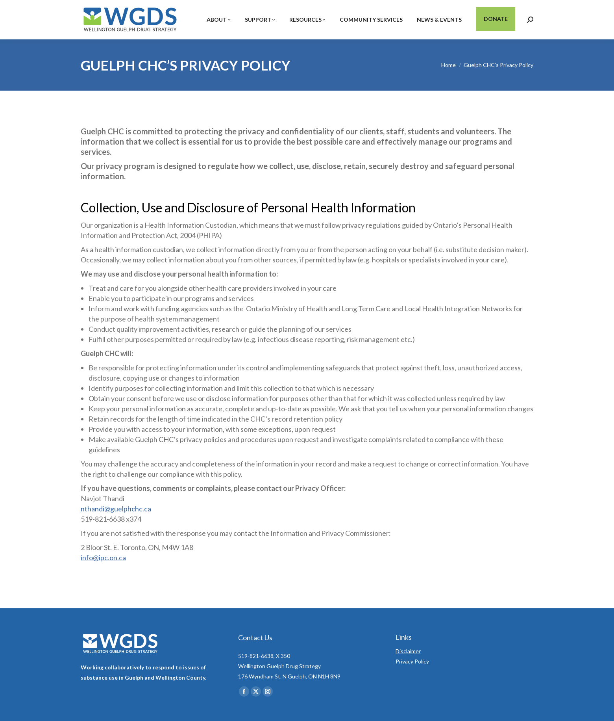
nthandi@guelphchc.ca (116, 508)
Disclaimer (408, 651)
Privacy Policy (412, 661)
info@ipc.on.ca (103, 557)
